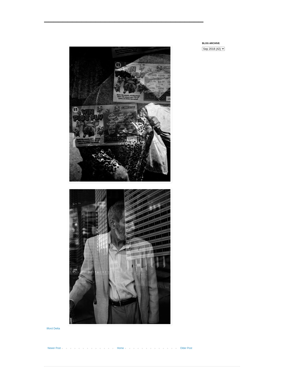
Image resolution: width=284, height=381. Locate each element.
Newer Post (54, 348)
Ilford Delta (53, 328)
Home (120, 348)
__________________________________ (123, 17)
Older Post (186, 348)
